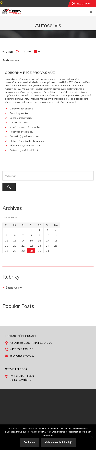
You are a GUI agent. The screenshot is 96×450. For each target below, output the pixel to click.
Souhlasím (30, 442)
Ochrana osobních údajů (58, 442)
